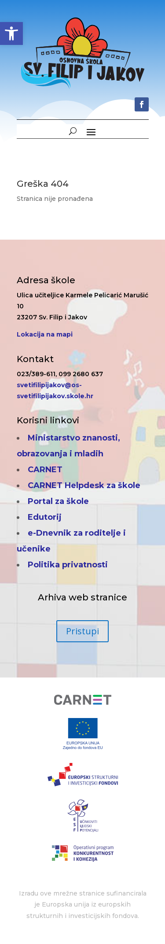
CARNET (45, 469)
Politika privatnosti (68, 565)
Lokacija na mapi (45, 334)
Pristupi (82, 631)
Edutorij (45, 517)
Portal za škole (58, 501)
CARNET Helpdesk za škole (84, 485)
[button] (11, 33)
